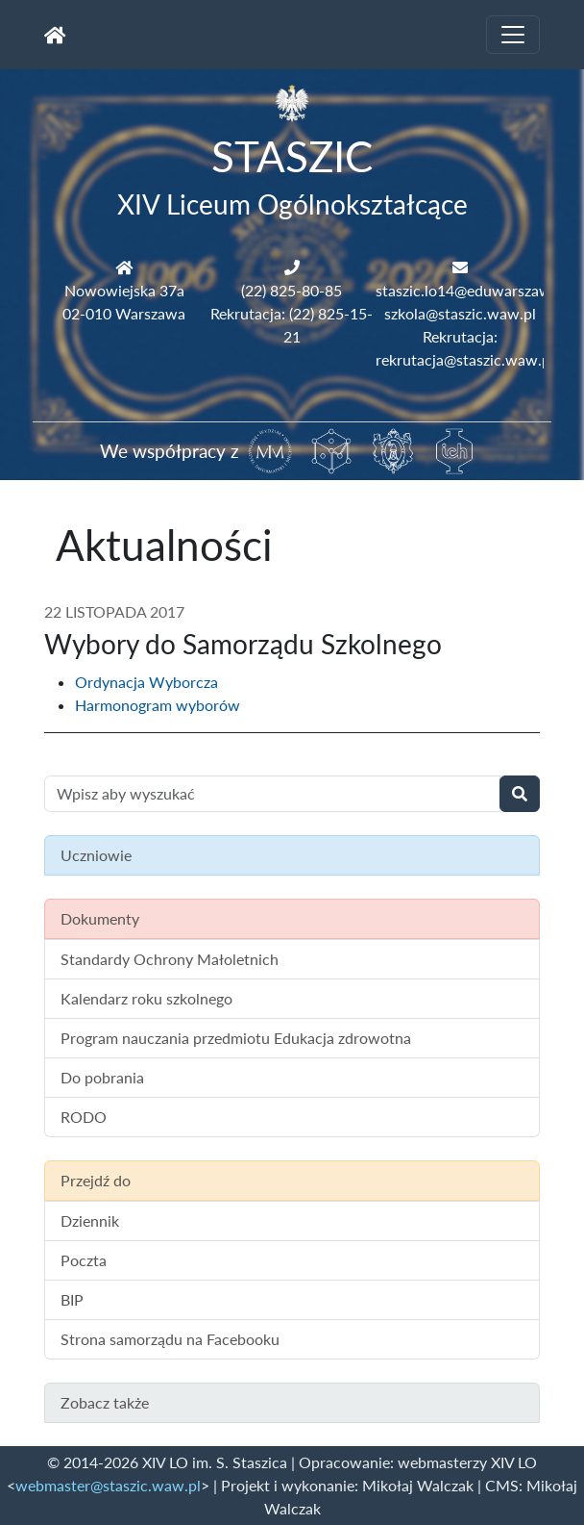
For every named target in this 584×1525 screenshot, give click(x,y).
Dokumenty (100, 918)
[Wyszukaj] (519, 793)
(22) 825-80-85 (291, 290)
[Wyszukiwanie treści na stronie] (272, 793)
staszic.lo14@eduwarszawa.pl (475, 290)
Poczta (84, 1260)
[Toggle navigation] (513, 34)
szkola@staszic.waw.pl (460, 313)
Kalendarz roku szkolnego (146, 998)
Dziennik (90, 1220)
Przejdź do (96, 1180)
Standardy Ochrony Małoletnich (170, 959)
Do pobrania (102, 1077)
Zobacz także (105, 1402)
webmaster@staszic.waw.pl (108, 1485)
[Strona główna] (55, 34)
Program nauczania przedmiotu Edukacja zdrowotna (236, 1038)
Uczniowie (96, 855)
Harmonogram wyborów (157, 705)
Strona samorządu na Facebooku (170, 1339)
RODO (84, 1116)
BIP (72, 1299)
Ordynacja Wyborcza (146, 682)
